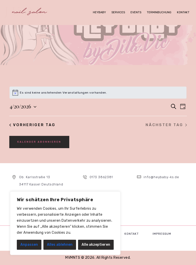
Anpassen (29, 244)
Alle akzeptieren (96, 244)
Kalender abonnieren (39, 141)
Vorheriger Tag (32, 125)
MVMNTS (72, 257)
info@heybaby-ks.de (161, 177)
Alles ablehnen (60, 244)
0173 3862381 (101, 177)
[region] (65, 223)
